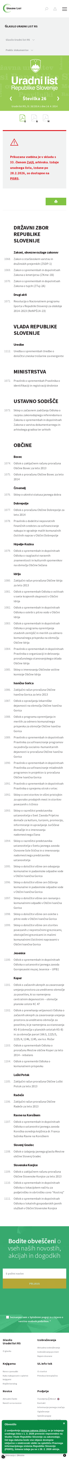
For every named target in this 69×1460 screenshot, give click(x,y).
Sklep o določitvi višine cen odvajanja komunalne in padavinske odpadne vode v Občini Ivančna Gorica (38, 871)
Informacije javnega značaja (51, 1407)
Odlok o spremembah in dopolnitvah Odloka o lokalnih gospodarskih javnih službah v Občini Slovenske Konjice (38, 1203)
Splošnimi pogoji (39, 1317)
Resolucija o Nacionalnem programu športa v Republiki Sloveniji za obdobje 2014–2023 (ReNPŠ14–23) (38, 306)
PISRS (14, 178)
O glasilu (7, 1351)
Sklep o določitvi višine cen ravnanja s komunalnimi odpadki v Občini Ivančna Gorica (38, 903)
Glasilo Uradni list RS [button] (20, 39)
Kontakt (41, 1403)
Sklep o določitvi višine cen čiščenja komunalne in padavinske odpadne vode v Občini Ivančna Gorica (38, 887)
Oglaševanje (43, 1411)
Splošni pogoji (44, 1415)
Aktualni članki (10, 1398)
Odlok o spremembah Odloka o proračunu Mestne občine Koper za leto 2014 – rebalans (38, 1050)
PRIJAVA (34, 1283)
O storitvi (42, 1371)
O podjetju (42, 1398)
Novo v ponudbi (10, 1371)
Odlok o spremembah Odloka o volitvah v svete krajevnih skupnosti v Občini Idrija (38, 596)
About (54, 1398)
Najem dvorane (44, 1356)
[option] (35, 98)
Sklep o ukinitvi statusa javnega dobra (37, 494)
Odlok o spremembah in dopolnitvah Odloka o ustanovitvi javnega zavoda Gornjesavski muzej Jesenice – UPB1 (37, 964)
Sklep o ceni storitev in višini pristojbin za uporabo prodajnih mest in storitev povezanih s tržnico (38, 799)
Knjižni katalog (10, 1383)
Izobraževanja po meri (48, 1351)
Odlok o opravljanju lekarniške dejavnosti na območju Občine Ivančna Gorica (38, 705)
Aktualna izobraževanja (48, 1347)
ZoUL (30, 162)
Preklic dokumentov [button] (19, 50)
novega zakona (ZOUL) (34, 1430)
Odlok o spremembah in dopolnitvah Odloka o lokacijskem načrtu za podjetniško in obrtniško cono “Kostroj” (39, 1187)
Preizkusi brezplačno (47, 1375)
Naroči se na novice (12, 1403)
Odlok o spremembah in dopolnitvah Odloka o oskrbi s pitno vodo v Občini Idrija (37, 612)
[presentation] (35, 1304)
